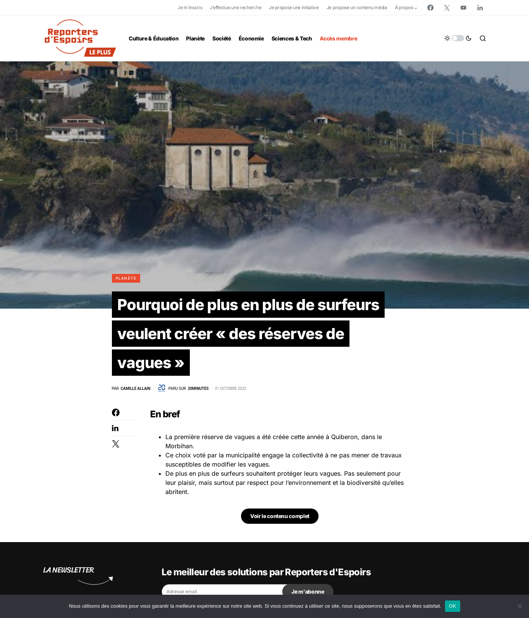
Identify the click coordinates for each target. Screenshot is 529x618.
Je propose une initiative (294, 7)
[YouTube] (463, 7)
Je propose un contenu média (357, 7)
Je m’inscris (190, 7)
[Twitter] (447, 7)
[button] (458, 38)
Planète (126, 278)
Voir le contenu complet (279, 516)
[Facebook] (430, 7)
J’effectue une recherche (235, 7)
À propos (404, 7)
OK (452, 606)
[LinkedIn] (480, 7)
